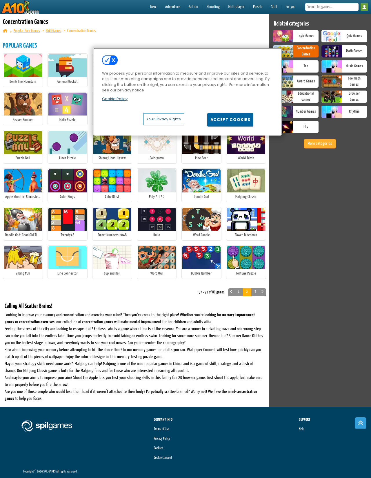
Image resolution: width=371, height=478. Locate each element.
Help (301, 429)
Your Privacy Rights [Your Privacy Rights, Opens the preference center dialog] (163, 119)
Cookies (158, 448)
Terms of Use (161, 429)
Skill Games (53, 31)
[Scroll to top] (360, 423)
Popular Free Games (27, 31)
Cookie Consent (163, 458)
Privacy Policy (162, 439)
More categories (320, 143)
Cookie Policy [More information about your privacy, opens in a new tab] (115, 99)
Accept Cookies (230, 119)
